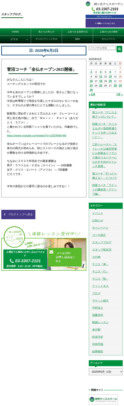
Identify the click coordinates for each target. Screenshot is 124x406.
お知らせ (97, 194)
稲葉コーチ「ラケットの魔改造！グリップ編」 (105, 167)
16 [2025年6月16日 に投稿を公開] (91, 77)
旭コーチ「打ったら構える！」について (105, 156)
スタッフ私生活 (100, 220)
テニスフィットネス (46, 36)
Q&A (77, 36)
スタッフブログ (100, 214)
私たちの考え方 (46, 29)
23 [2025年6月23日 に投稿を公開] (91, 81)
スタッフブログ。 (19, 12)
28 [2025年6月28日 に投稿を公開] (115, 81)
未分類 (95, 293)
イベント (97, 187)
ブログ (95, 260)
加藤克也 (97, 279)
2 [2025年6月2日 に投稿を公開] (91, 69)
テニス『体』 (99, 233)
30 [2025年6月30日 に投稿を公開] (91, 86)
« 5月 (92, 90)
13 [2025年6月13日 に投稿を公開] (110, 73)
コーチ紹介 (98, 207)
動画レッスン (99, 286)
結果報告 (97, 312)
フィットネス (99, 253)
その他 (95, 227)
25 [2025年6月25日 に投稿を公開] (100, 81)
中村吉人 (97, 273)
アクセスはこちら (106, 16)
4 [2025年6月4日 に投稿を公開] (101, 69)
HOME (15, 29)
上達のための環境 (108, 29)
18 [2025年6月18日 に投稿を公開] (100, 77)
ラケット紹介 (99, 266)
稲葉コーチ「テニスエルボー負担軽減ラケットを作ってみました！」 (105, 121)
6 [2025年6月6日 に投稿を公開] (110, 69)
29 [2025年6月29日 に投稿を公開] (120, 81)
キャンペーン (108, 36)
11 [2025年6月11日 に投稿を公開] (100, 73)
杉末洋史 (97, 299)
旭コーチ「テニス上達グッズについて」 (105, 109)
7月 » (120, 90)
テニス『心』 (99, 240)
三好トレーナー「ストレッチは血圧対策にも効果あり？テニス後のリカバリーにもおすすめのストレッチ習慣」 (105, 140)
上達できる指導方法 (77, 29)
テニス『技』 (99, 246)
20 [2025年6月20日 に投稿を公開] (110, 77)
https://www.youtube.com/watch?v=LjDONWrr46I (36, 142)
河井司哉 (97, 306)
